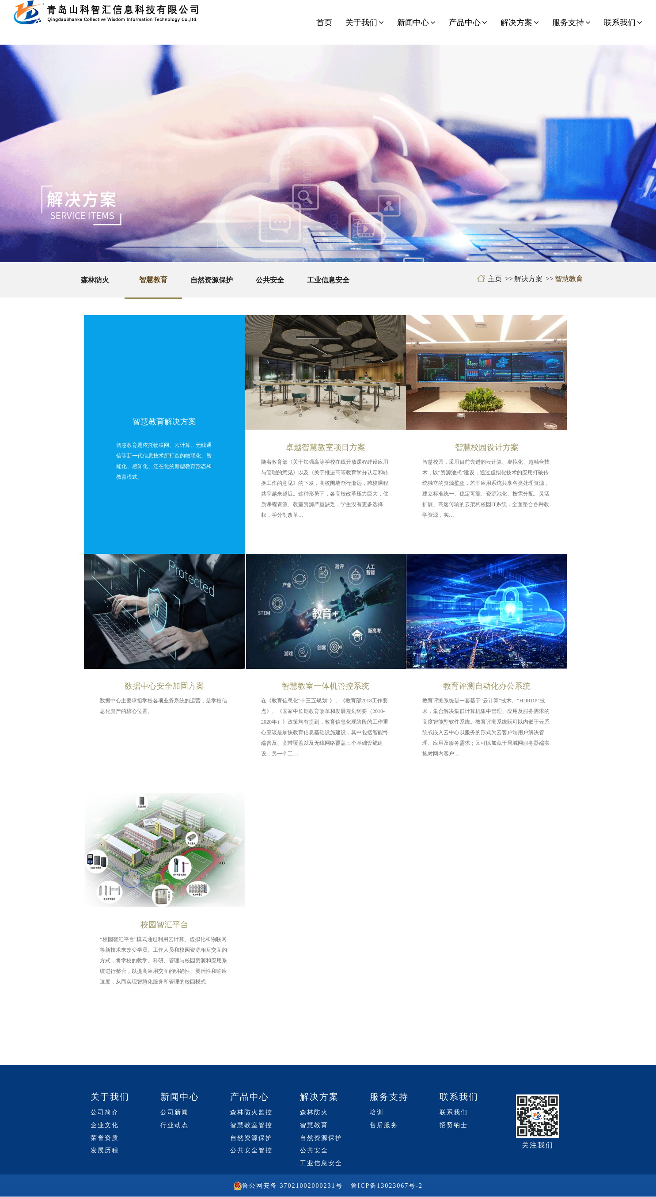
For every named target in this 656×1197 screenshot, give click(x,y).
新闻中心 (416, 22)
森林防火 (95, 280)
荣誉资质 (105, 1138)
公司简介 (105, 1112)
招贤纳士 (454, 1125)
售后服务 (384, 1125)
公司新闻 (174, 1112)
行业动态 (174, 1125)
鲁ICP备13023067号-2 (387, 1185)
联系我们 (623, 22)
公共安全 (270, 280)
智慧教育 (153, 279)
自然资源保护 (211, 280)
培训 (377, 1112)
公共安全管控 (251, 1150)
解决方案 (520, 22)
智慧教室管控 (251, 1125)
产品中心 (468, 22)
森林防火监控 (251, 1112)
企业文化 (105, 1125)
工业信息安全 (328, 280)
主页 (495, 278)
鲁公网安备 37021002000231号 (292, 1185)
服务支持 (571, 22)
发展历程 (105, 1150)
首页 (324, 22)
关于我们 (364, 22)
